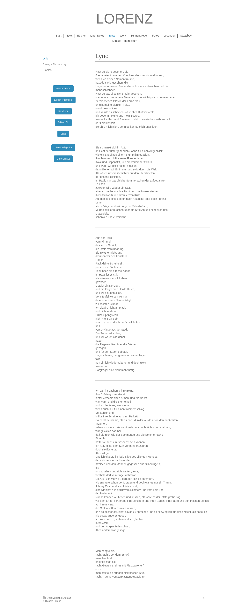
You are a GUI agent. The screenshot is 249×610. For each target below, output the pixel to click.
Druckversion (52, 598)
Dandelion (63, 111)
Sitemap (66, 598)
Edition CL (63, 122)
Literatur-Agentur (63, 147)
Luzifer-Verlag (63, 88)
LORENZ (124, 18)
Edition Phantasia (63, 100)
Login (203, 597)
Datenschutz (63, 158)
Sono (63, 134)
